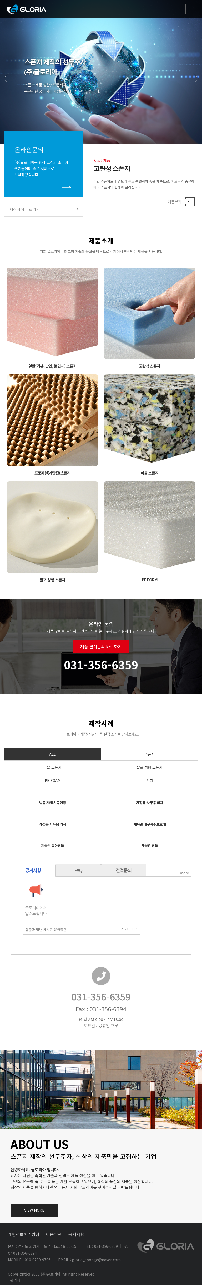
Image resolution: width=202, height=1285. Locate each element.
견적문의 (98, 870)
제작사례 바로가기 (44, 209)
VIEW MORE (34, 1210)
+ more (158, 872)
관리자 (15, 1280)
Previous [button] (10, 84)
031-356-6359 (126, 996)
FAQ (53, 870)
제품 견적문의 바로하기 (101, 672)
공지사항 (76, 1234)
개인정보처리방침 (23, 1234)
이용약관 (54, 1234)
